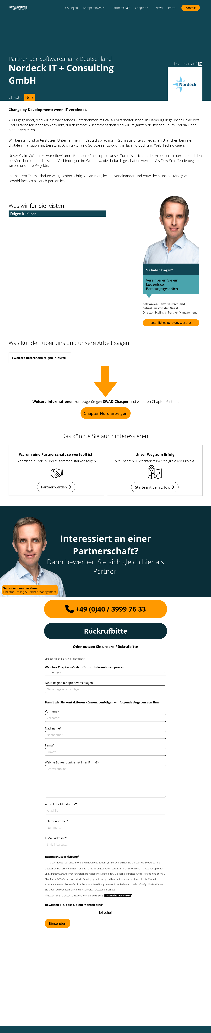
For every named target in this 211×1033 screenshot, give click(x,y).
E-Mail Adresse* (56, 838)
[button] (200, 63)
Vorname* (52, 711)
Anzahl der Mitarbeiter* (61, 804)
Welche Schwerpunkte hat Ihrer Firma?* (72, 762)
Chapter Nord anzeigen (105, 413)
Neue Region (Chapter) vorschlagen (69, 683)
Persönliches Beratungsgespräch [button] (171, 323)
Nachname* (53, 728)
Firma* (49, 745)
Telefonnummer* (57, 821)
